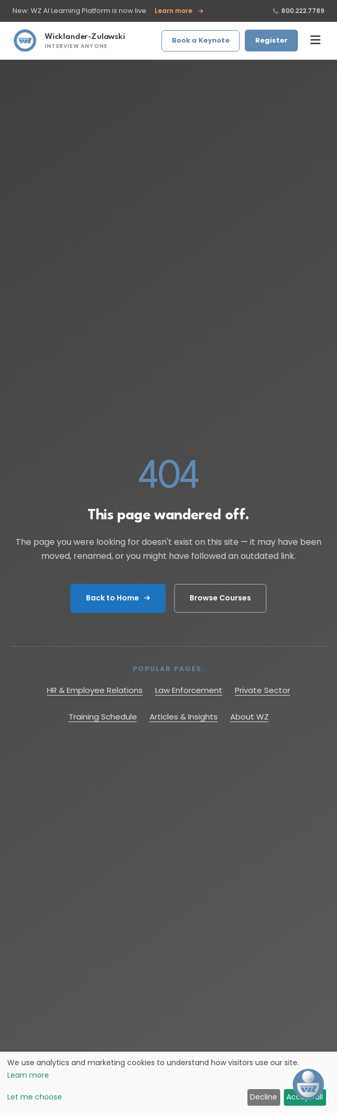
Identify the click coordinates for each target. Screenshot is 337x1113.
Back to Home (118, 598)
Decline (263, 1097)
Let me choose (34, 1097)
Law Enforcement (188, 690)
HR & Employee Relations (95, 690)
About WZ (249, 716)
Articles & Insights (183, 716)
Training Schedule (103, 716)
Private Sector (262, 690)
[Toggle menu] (315, 40)
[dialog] (168, 1082)
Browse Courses (220, 598)
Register (271, 40)
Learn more (179, 11)
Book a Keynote (201, 40)
